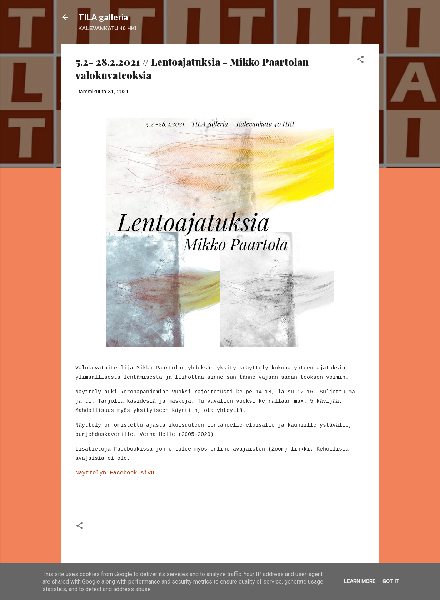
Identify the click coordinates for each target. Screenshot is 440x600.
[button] (360, 60)
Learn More (359, 581)
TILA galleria (103, 17)
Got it (390, 581)
